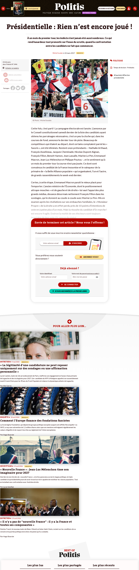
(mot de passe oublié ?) (92, 273)
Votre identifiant (46, 273)
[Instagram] (61, 562)
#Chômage (39, 529)
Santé (11, 526)
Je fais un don (23, 522)
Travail (11, 519)
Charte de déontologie (54, 555)
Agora (3, 519)
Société (64, 13)
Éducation (12, 524)
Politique (47, 13)
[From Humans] (68, 562)
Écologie (56, 13)
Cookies (113, 555)
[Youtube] (54, 562)
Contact (25, 555)
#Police (38, 522)
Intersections (89, 13)
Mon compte (22, 535)
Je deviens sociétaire (25, 524)
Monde (3, 533)
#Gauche (39, 524)
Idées (71, 13)
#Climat (38, 519)
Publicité (103, 555)
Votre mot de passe (79, 273)
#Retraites (39, 526)
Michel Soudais (57, 53)
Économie (12, 522)
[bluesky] (48, 562)
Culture (77, 13)
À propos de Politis (24, 533)
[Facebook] (41, 562)
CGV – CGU (69, 555)
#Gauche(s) (118, 75)
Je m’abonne (22, 526)
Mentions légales (36, 555)
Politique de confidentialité (87, 555)
